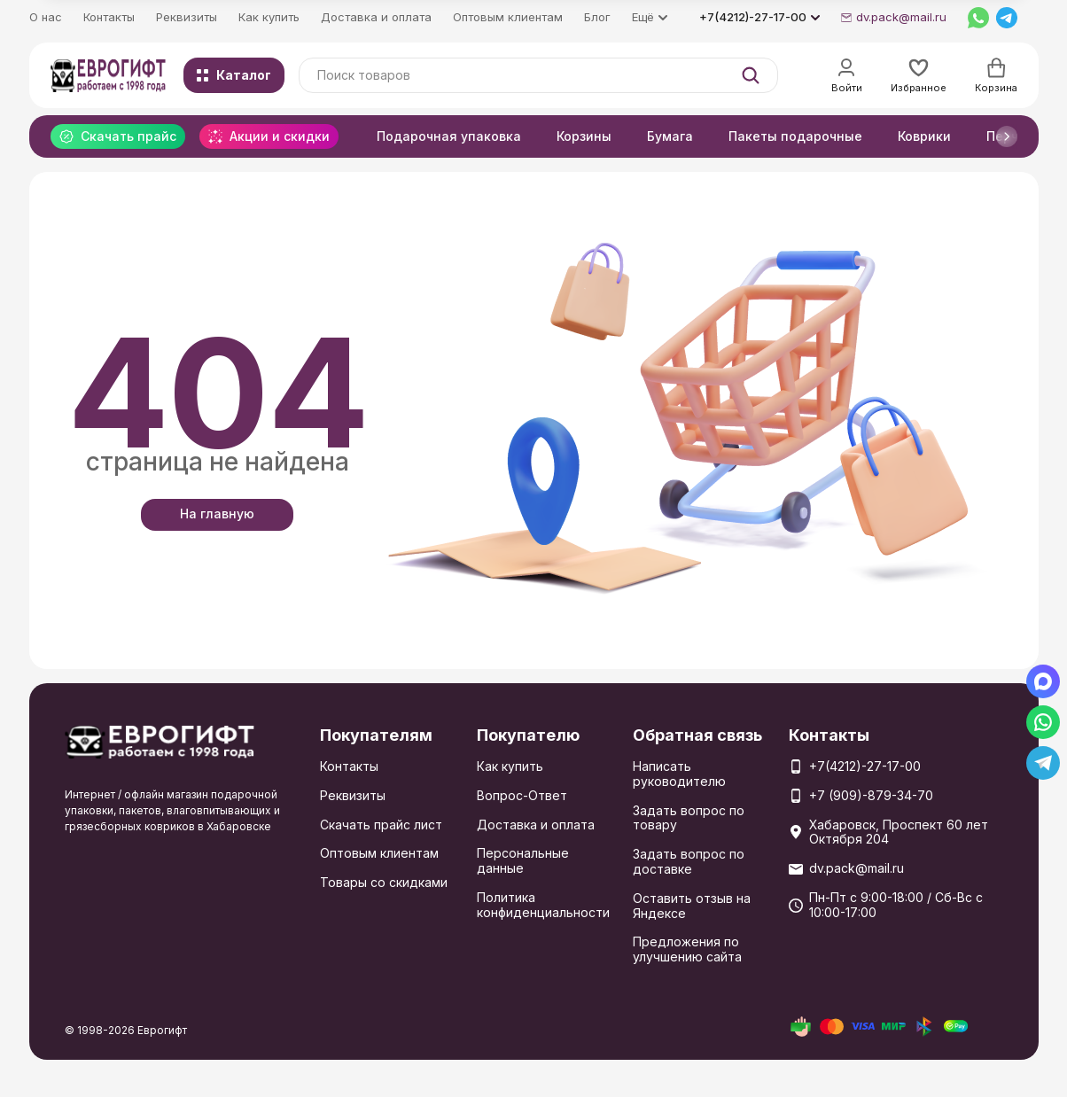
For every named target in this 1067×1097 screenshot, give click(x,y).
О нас (45, 17)
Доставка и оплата (376, 17)
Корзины (584, 136)
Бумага (670, 136)
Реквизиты (186, 17)
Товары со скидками (384, 882)
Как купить (269, 17)
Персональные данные (523, 860)
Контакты (109, 17)
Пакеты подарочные (795, 136)
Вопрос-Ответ (522, 795)
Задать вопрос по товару (688, 818)
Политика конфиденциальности (543, 905)
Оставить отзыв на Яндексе (692, 906)
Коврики (924, 136)
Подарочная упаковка (449, 136)
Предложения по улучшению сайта (687, 949)
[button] (1006, 136)
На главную (217, 513)
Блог (597, 17)
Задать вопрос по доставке (688, 861)
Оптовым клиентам (508, 17)
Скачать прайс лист (381, 824)
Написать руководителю (679, 774)
